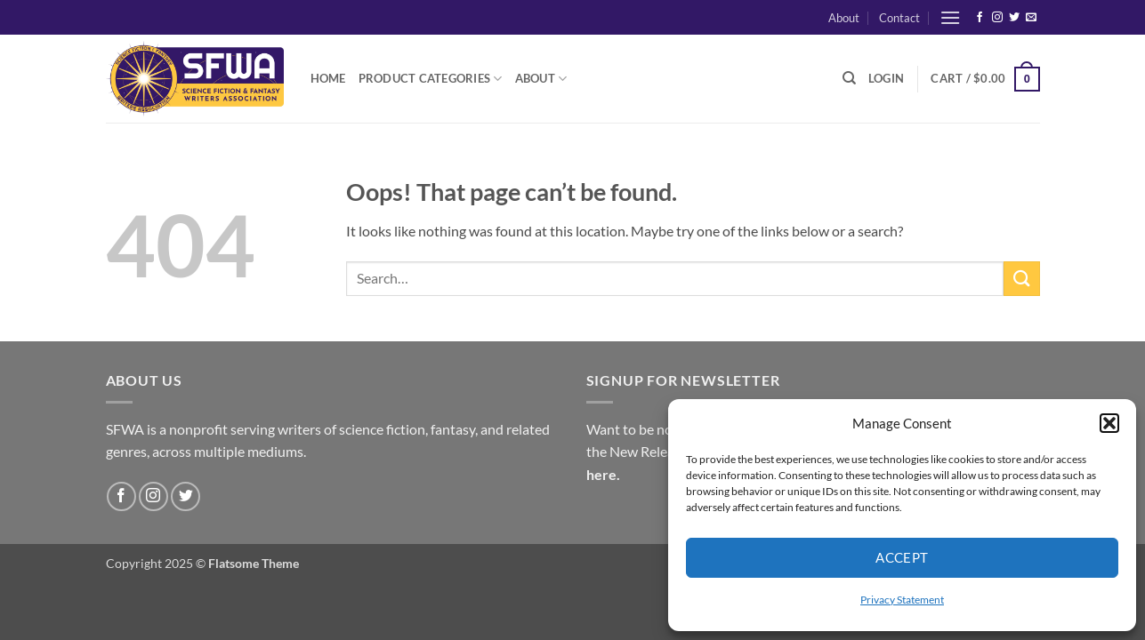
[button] (1109, 423)
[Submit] (1021, 278)
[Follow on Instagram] (997, 18)
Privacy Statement (902, 599)
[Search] (849, 78)
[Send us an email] (1031, 18)
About (843, 18)
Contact (899, 18)
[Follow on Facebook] (979, 18)
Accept (902, 557)
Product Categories (431, 78)
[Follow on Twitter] (1014, 18)
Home (328, 78)
